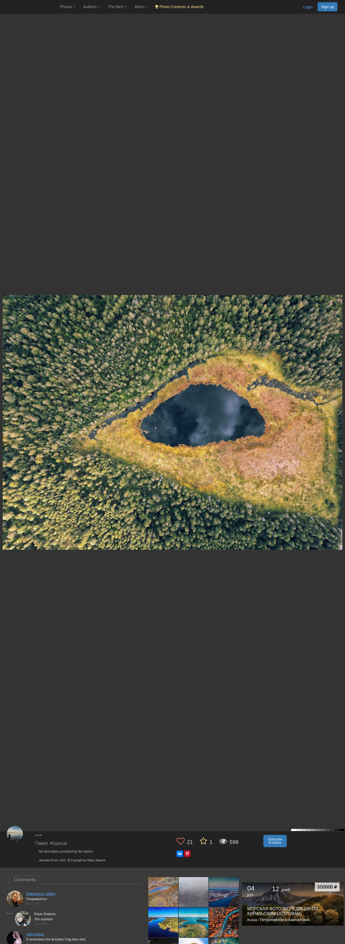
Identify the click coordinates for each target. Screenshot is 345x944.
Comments (25, 879)
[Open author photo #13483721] (194, 892)
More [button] (141, 7)
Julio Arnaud (35, 934)
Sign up (327, 7)
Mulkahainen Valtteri (40, 894)
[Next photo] (339, 412)
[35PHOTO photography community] (29, 7)
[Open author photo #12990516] (163, 922)
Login (307, 7)
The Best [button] (117, 7)
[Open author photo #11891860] (224, 922)
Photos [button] (67, 7)
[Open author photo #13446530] (224, 892)
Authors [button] (91, 7)
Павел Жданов (51, 844)
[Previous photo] (5, 412)
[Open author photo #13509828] (163, 892)
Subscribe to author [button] (275, 841)
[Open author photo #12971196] (194, 922)
